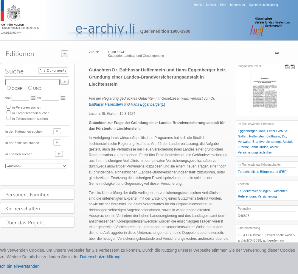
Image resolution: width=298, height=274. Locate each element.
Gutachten (280, 191)
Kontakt (211, 5)
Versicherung (267, 196)
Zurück (94, 52)
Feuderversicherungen (254, 191)
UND (37, 88)
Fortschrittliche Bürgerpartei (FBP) (263, 171)
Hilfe (223, 5)
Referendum (247, 196)
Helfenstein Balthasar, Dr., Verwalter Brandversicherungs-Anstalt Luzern (265, 141)
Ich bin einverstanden (20, 266)
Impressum (237, 5)
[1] (163, 104)
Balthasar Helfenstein (106, 104)
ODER (17, 88)
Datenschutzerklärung (263, 5)
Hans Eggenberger (146, 104)
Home (198, 5)
